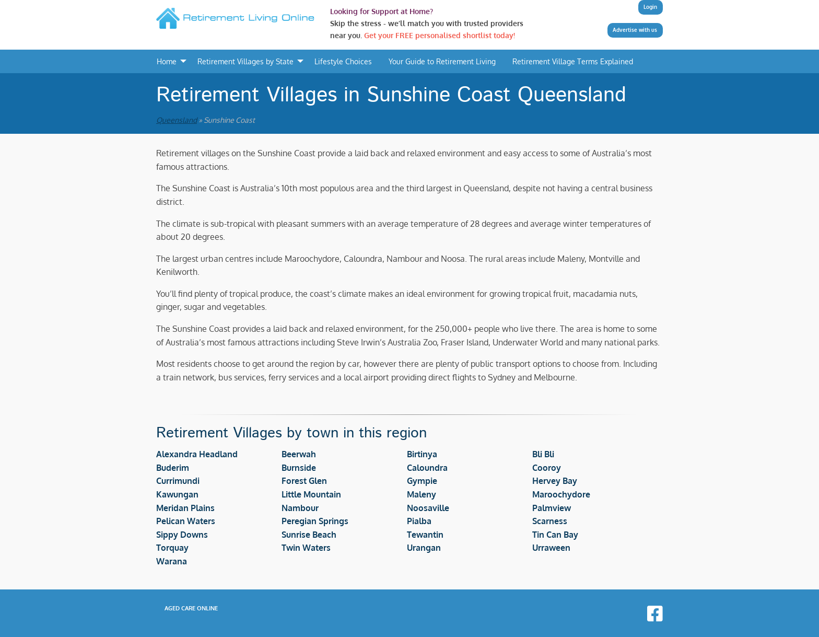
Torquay (172, 547)
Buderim (172, 467)
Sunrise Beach (309, 534)
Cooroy (546, 467)
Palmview (551, 508)
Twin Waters (306, 547)
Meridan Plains (185, 508)
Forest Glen (304, 481)
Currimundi (178, 481)
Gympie (422, 481)
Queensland (176, 119)
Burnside (299, 467)
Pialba (419, 521)
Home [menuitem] (167, 61)
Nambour (300, 508)
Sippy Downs (182, 534)
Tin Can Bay (555, 534)
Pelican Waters (185, 521)
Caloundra (427, 467)
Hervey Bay (554, 481)
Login (650, 7)
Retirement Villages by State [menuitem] (245, 61)
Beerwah (299, 454)
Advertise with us (635, 30)
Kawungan (177, 494)
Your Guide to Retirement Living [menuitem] (442, 61)
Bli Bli (543, 454)
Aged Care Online (191, 608)
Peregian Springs (315, 521)
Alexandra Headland (197, 454)
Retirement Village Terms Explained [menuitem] (572, 61)
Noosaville (428, 508)
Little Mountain (311, 494)
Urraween (551, 547)
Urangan (424, 547)
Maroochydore (561, 494)
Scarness (549, 521)
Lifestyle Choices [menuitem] (343, 61)
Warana (171, 561)
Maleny (421, 494)
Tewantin (425, 534)
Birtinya (422, 454)
